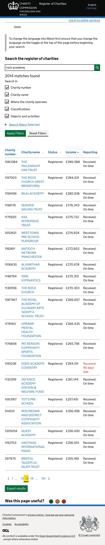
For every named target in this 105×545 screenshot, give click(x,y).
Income (71, 152)
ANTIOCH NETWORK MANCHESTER (31, 253)
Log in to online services (84, 20)
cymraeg (91, 8)
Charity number (21, 87)
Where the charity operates (29, 102)
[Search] (52, 67)
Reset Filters (37, 133)
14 (31, 479)
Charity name (19, 95)
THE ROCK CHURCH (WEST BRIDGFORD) (32, 182)
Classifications (20, 109)
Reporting (90, 152)
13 (27, 479)
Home (17, 26)
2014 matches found (22, 75)
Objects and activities (25, 116)
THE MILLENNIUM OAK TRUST (30, 166)
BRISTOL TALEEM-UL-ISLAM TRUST (30, 463)
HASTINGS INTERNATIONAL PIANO (33, 447)
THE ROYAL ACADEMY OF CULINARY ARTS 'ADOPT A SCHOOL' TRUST (32, 308)
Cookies (7, 524)
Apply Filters (15, 133)
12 (22, 479)
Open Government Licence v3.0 (57, 535)
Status (52, 152)
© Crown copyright (89, 535)
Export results (16, 488)
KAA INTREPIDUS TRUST (30, 221)
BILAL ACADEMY (32, 193)
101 (43, 479)
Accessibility (22, 524)
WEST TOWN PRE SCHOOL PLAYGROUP (30, 237)
